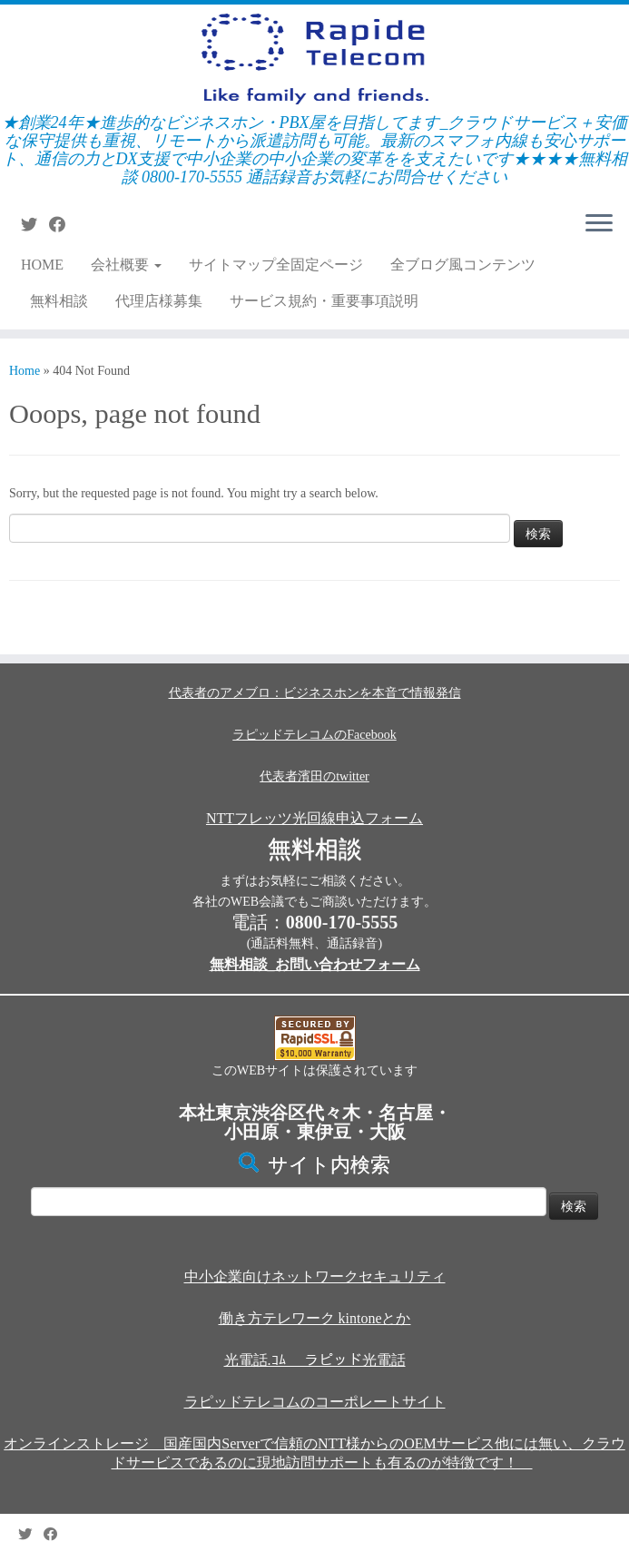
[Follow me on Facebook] (63, 225)
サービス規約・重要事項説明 (324, 301)
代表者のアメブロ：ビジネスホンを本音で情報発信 (315, 693)
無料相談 (59, 301)
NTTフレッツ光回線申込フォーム (314, 818)
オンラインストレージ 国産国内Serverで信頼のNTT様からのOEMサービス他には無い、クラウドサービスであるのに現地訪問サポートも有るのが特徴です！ (314, 1453)
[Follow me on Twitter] (35, 225)
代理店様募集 (158, 301)
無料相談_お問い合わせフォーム (315, 964)
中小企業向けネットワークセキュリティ (315, 1276)
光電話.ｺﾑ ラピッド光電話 (315, 1360)
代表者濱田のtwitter (314, 776)
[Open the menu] (599, 224)
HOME (42, 264)
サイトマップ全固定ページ (276, 264)
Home (24, 371)
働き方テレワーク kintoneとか (315, 1318)
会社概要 (126, 264)
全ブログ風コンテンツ (463, 264)
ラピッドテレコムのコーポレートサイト (315, 1401)
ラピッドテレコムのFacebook (314, 734)
